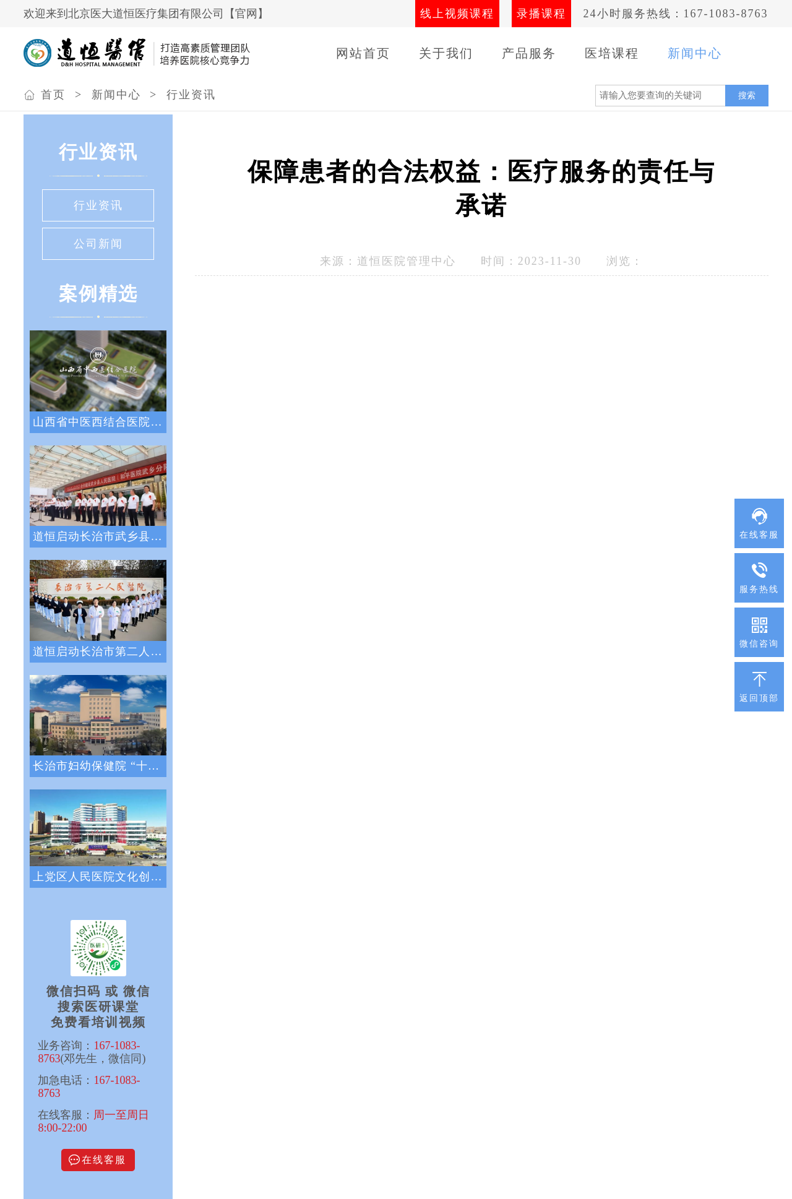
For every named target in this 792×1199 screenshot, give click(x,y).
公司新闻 (98, 244)
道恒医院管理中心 (406, 261)
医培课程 (612, 53)
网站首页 (363, 53)
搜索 (746, 95)
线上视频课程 (457, 13)
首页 (53, 94)
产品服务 (529, 53)
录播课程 (541, 13)
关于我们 (446, 53)
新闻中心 (695, 53)
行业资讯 (191, 94)
